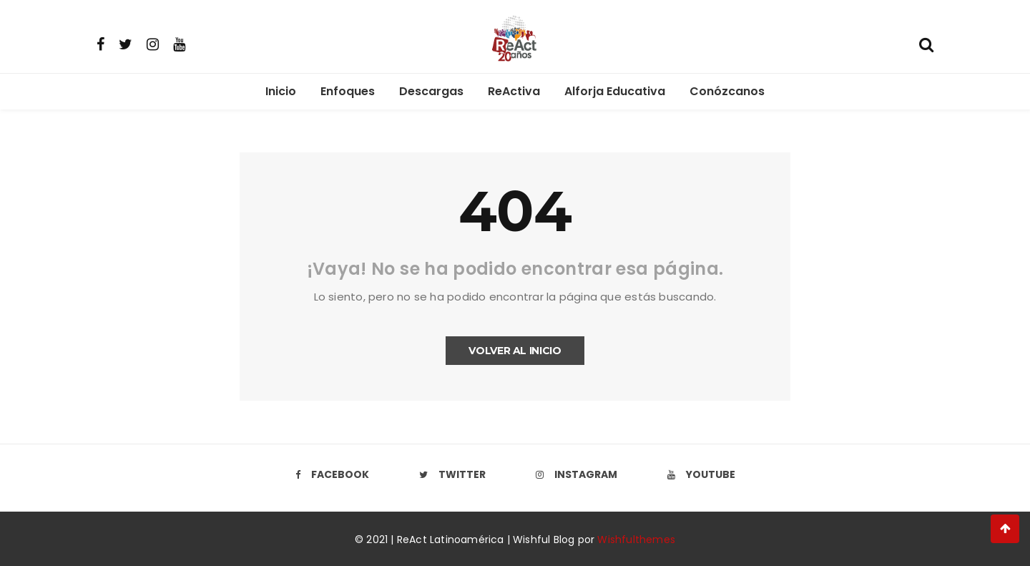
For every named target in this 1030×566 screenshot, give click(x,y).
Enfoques (347, 91)
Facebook (332, 474)
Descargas (431, 91)
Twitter (452, 474)
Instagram (576, 474)
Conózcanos (727, 91)
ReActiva (514, 91)
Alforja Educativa (614, 91)
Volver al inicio (515, 350)
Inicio (280, 91)
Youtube (701, 474)
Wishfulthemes (636, 539)
